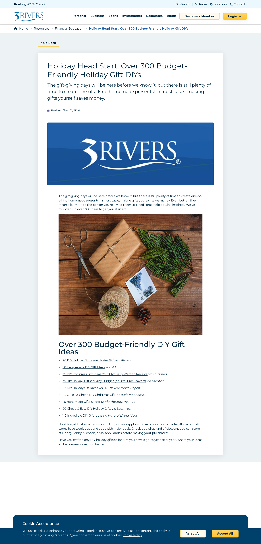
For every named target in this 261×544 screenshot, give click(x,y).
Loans (113, 16)
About (171, 16)
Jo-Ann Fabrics (111, 433)
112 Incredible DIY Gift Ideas (82, 415)
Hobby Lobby (72, 433)
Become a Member (199, 16)
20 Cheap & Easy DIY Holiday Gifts (87, 408)
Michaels (89, 433)
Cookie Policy (132, 535)
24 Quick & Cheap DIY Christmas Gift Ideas (93, 395)
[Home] (30, 16)
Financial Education (69, 28)
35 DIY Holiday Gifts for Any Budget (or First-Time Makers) (104, 381)
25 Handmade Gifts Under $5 (84, 402)
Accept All (225, 533)
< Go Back (48, 43)
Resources (154, 16)
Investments (132, 16)
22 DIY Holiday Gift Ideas (80, 388)
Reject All (193, 533)
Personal (79, 16)
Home (23, 28)
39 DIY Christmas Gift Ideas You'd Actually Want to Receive (105, 374)
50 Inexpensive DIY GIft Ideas (84, 367)
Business (97, 16)
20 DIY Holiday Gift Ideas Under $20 (89, 360)
